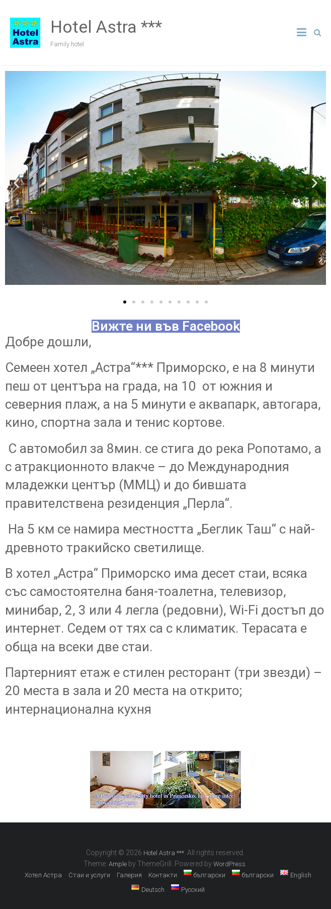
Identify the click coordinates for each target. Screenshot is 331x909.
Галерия (129, 875)
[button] (124, 302)
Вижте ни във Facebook (166, 326)
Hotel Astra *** (106, 27)
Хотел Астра (43, 875)
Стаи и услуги (89, 875)
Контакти (162, 875)
